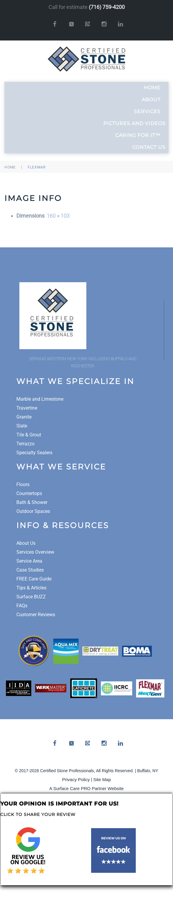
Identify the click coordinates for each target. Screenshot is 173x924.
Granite (24, 417)
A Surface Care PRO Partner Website (86, 788)
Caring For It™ (140, 135)
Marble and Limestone (39, 399)
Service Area (29, 561)
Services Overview (35, 552)
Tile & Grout (28, 435)
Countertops (29, 493)
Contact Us (149, 147)
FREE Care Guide (34, 579)
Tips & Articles (31, 588)
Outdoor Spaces (33, 511)
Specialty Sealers (34, 452)
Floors (22, 484)
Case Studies (30, 570)
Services (150, 112)
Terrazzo (25, 444)
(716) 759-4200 (107, 7)
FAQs (21, 605)
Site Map (102, 779)
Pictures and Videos (134, 123)
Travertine (26, 408)
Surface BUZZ (31, 597)
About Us (25, 543)
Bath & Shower (31, 502)
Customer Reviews (35, 614)
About (154, 100)
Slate (21, 426)
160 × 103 (58, 216)
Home (155, 88)
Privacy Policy (76, 779)
